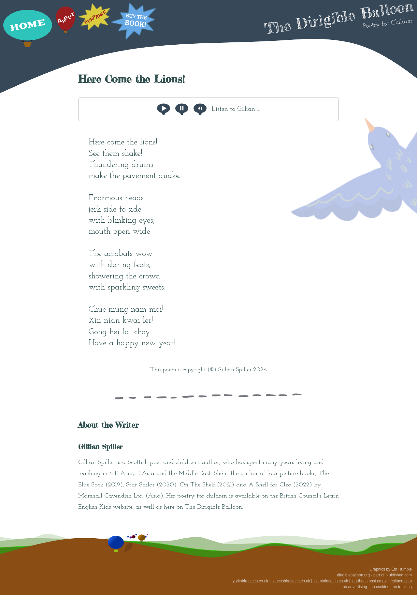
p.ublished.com (398, 575)
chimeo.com (401, 581)
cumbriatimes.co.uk (331, 581)
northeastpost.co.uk (369, 581)
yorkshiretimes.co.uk (250, 581)
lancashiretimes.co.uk (291, 581)
